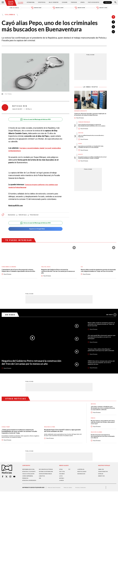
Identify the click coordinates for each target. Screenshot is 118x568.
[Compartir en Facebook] (113, 22)
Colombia (21, 2)
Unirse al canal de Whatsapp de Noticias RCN (35, 121)
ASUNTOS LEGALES (82, 481)
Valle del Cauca (24, 216)
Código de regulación (28, 486)
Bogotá (80, 162)
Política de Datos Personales (55, 501)
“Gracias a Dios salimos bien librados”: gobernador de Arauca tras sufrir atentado (101, 354)
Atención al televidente (29, 482)
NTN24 (61, 479)
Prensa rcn (25, 490)
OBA (40, 490)
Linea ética (42, 488)
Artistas (81, 139)
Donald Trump (6, 433)
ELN (82, 268)
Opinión (81, 2)
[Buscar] (115, 2)
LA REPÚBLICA (81, 479)
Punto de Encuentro (92, 2)
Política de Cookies (71, 501)
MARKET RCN (101, 485)
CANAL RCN (107, 2)
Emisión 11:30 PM (109, 8)
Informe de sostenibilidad (43, 483)
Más (110, 317)
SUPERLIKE (101, 483)
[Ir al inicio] (11, 3)
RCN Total (62, 481)
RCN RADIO (62, 483)
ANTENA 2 (62, 487)
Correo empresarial (28, 488)
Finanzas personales (85, 126)
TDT (69, 479)
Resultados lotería (50, 433)
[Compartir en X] (113, 27)
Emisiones (7, 8)
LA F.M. (61, 485)
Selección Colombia (97, 440)
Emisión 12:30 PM (58, 8)
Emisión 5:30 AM (32, 8)
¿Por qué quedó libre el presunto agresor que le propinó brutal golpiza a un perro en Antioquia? (102, 341)
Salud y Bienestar (54, 2)
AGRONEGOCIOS (81, 483)
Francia (93, 425)
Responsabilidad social (29, 479)
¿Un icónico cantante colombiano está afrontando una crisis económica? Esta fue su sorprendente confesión (103, 415)
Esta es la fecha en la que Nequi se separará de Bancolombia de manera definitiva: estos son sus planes (92, 130)
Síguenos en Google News (35, 230)
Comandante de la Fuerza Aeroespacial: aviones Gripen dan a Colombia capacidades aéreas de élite (19, 274)
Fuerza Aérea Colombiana (10, 268)
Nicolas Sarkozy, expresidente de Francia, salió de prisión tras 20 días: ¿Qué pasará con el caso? (102, 429)
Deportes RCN (42, 2)
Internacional (31, 2)
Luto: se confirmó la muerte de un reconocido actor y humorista (91, 142)
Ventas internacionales (46, 486)
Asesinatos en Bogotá (81, 112)
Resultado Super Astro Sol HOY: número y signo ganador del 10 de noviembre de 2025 (61, 437)
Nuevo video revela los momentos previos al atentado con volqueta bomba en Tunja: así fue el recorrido (98, 274)
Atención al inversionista (26, 493)
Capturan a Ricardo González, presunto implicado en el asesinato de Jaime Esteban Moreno (89, 117)
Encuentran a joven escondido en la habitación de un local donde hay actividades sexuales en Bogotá (91, 166)
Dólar (80, 150)
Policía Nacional (37, 216)
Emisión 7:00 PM (83, 8)
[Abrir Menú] (3, 2)
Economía (65, 2)
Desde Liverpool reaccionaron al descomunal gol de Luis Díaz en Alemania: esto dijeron (101, 444)
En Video (11, 317)
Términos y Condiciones (85, 501)
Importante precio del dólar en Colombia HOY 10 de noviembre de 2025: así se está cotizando (92, 153)
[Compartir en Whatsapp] (113, 32)
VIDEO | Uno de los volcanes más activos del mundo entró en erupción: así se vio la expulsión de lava (102, 368)
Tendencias (73, 2)
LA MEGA (61, 490)
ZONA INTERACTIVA (103, 481)
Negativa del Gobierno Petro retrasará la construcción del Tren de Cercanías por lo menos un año (56, 274)
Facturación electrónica (43, 479)
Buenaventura (12, 216)
